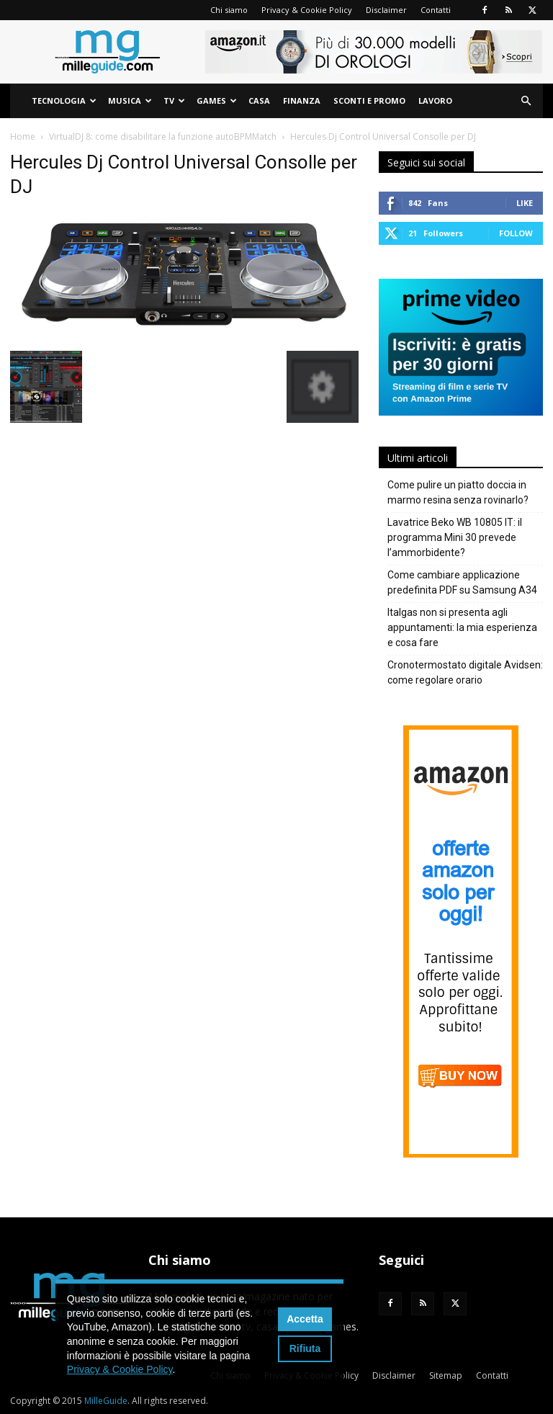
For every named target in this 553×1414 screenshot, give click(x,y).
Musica (130, 100)
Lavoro (435, 100)
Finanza (301, 100)
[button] (525, 101)
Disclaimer (386, 9)
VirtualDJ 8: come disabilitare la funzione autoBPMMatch (162, 136)
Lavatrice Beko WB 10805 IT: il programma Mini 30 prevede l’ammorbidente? (454, 537)
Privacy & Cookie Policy (306, 9)
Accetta (305, 1319)
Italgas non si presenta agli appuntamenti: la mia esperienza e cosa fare (462, 627)
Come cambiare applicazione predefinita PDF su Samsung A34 (462, 582)
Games (217, 100)
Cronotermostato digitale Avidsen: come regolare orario (465, 672)
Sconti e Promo (369, 100)
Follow (516, 233)
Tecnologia (64, 100)
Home (22, 136)
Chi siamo (229, 9)
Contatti (436, 9)
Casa (259, 100)
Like (524, 202)
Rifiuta (305, 1348)
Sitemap (445, 1375)
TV (174, 100)
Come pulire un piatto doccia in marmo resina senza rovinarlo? (458, 492)
